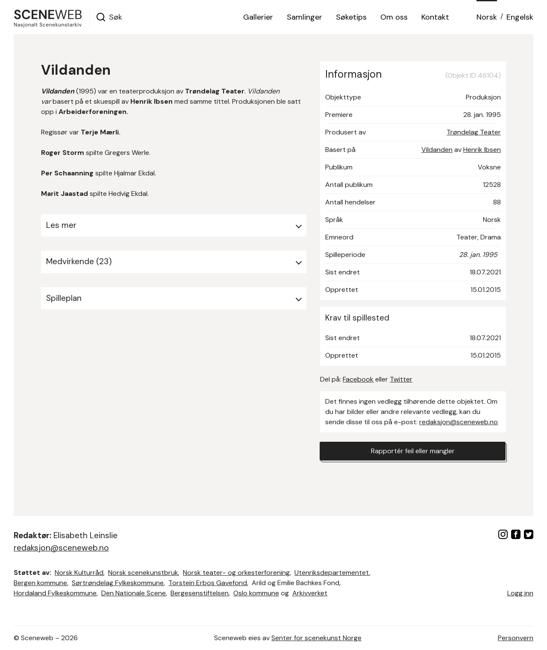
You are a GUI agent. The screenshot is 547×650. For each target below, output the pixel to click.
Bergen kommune (40, 582)
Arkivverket (309, 593)
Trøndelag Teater (474, 132)
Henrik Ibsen (482, 149)
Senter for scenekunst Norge (316, 637)
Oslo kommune (256, 593)
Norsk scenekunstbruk (143, 572)
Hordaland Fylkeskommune (55, 593)
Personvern (515, 637)
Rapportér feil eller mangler (413, 450)
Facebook (358, 379)
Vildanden (437, 149)
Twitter (401, 379)
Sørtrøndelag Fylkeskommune (118, 582)
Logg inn (520, 593)
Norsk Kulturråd (79, 572)
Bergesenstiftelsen (200, 593)
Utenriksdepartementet (331, 572)
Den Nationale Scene (133, 593)
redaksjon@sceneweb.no (458, 421)
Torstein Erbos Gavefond (207, 582)
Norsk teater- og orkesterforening (236, 572)
